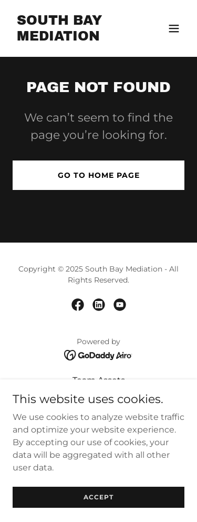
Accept (98, 497)
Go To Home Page (99, 175)
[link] (73, 38)
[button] (173, 28)
